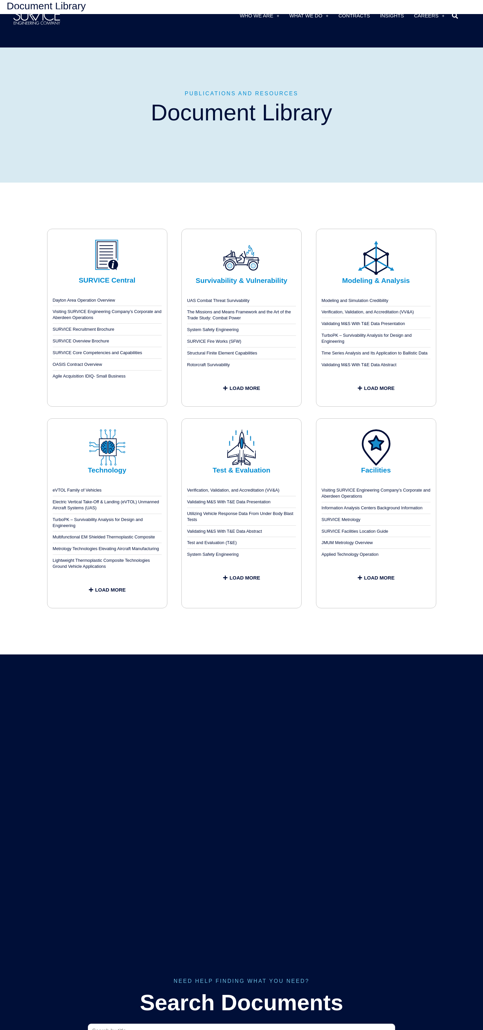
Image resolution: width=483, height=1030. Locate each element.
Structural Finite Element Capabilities (222, 352)
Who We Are (259, 15)
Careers (429, 15)
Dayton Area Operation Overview (84, 300)
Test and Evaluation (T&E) (212, 542)
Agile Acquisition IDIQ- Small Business (89, 376)
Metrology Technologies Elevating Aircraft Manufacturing (106, 548)
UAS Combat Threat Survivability (218, 300)
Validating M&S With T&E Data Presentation (363, 323)
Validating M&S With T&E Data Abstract (359, 364)
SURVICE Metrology (341, 519)
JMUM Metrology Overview (347, 542)
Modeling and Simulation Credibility (355, 300)
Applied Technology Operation (350, 554)
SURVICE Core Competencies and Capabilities (97, 352)
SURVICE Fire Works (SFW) (214, 341)
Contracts (354, 15)
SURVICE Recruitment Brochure (84, 329)
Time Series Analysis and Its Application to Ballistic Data (375, 352)
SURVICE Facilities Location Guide (355, 531)
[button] (455, 15)
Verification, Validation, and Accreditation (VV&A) (368, 311)
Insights (392, 15)
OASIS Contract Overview (77, 364)
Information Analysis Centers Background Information (372, 507)
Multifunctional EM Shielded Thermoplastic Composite (104, 536)
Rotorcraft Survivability (208, 364)
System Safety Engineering (212, 329)
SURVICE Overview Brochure (81, 340)
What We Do (308, 15)
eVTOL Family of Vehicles (77, 490)
